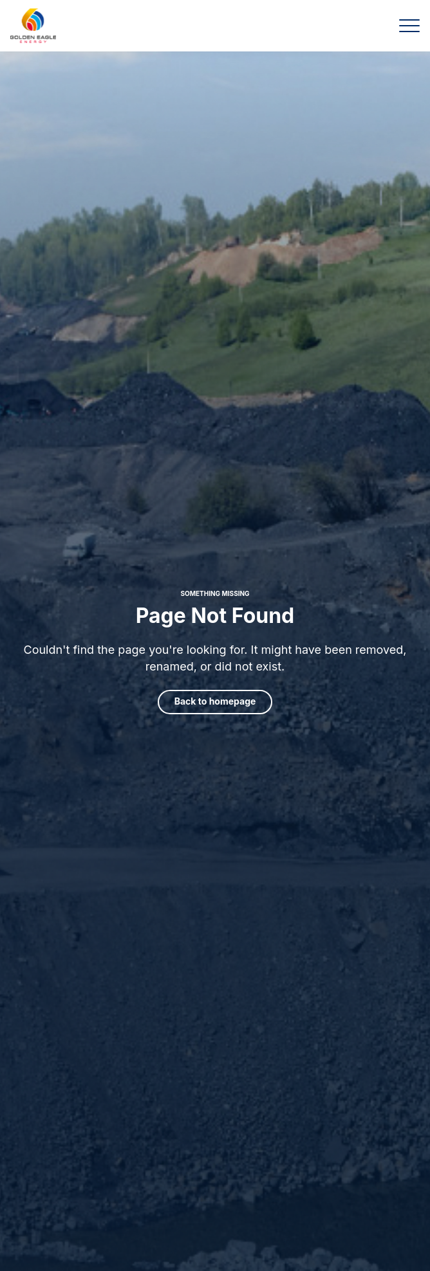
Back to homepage (215, 701)
